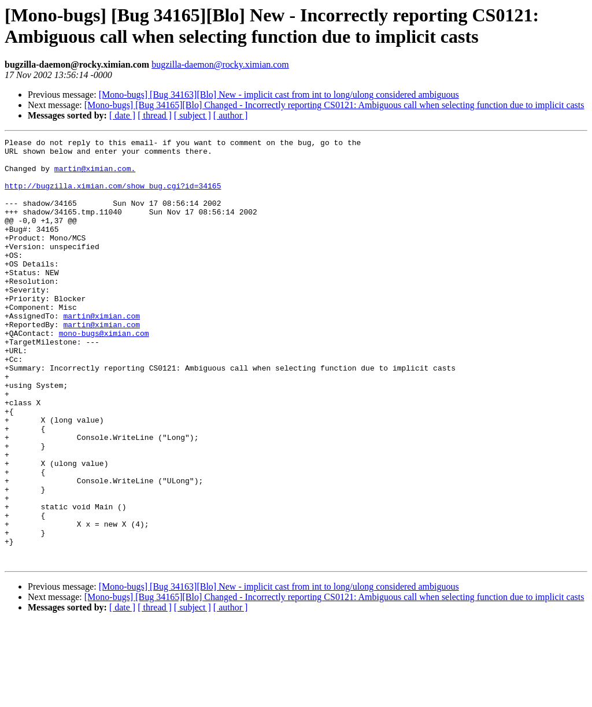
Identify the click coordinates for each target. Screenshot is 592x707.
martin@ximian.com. (94, 175)
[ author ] (230, 115)
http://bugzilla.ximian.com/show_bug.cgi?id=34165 (113, 196)
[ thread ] (155, 115)
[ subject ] (192, 115)
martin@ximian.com (101, 352)
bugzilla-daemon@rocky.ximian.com (220, 64)
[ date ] (122, 115)
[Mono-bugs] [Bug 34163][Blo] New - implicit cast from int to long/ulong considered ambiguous (279, 94)
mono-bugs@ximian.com (104, 373)
